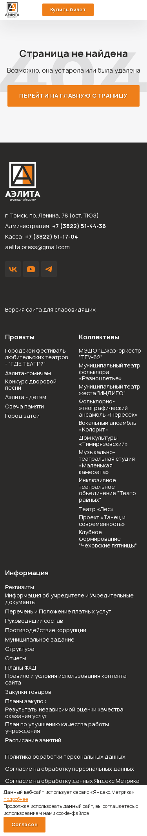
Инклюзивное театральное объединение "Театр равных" (107, 490)
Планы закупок (25, 701)
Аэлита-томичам (28, 373)
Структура (19, 649)
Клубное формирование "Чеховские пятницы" (108, 539)
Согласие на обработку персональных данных (69, 768)
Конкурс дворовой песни (30, 385)
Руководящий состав (34, 621)
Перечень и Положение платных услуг (58, 611)
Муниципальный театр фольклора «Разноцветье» (109, 372)
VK (13, 269)
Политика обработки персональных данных (65, 756)
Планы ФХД (20, 668)
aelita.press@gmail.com (37, 247)
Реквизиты (19, 587)
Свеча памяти (24, 406)
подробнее (16, 799)
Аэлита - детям (25, 397)
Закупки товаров (28, 692)
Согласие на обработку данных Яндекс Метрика (72, 780)
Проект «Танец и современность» (102, 521)
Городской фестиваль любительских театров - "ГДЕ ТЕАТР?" (36, 357)
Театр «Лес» (96, 509)
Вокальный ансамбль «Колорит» (107, 426)
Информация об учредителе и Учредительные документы (69, 599)
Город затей (22, 416)
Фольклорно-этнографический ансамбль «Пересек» (108, 408)
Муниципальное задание (39, 639)
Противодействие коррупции (45, 630)
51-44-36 (122, 10)
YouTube (31, 269)
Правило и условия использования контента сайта (66, 679)
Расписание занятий (33, 740)
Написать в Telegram (49, 269)
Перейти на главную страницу (73, 95)
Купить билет (68, 9)
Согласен (24, 824)
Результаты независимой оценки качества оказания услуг (64, 713)
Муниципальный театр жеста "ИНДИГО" (109, 390)
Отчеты (15, 658)
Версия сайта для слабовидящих (50, 309)
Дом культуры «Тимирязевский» (103, 441)
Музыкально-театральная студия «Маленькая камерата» (107, 462)
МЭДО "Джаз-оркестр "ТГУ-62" (110, 354)
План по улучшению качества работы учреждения (57, 727)
